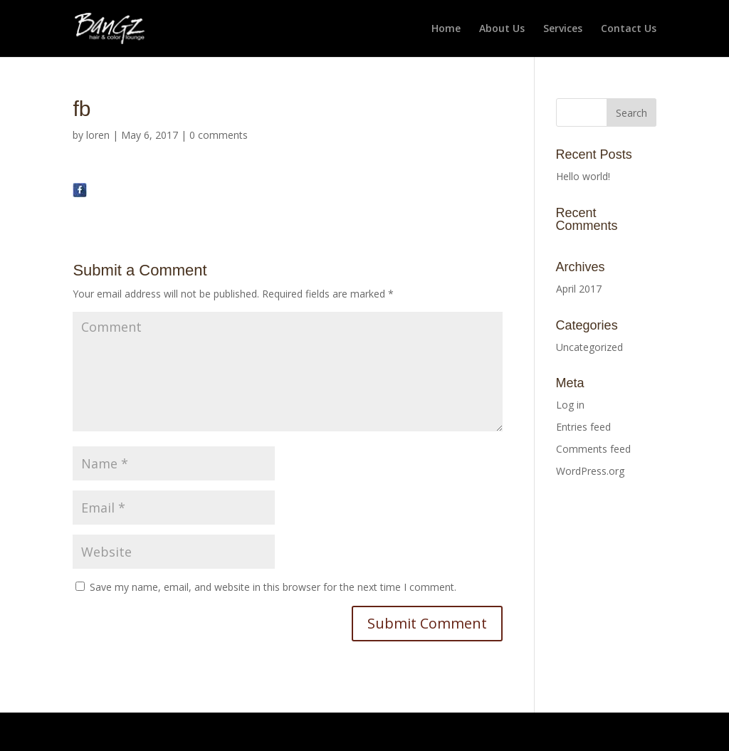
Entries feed (583, 427)
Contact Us (628, 29)
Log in (570, 404)
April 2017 (579, 288)
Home (446, 29)
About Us (502, 29)
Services (562, 29)
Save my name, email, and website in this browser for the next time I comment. (273, 587)
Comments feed (593, 449)
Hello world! (583, 176)
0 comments (218, 135)
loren (98, 135)
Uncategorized (589, 347)
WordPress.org (590, 471)
